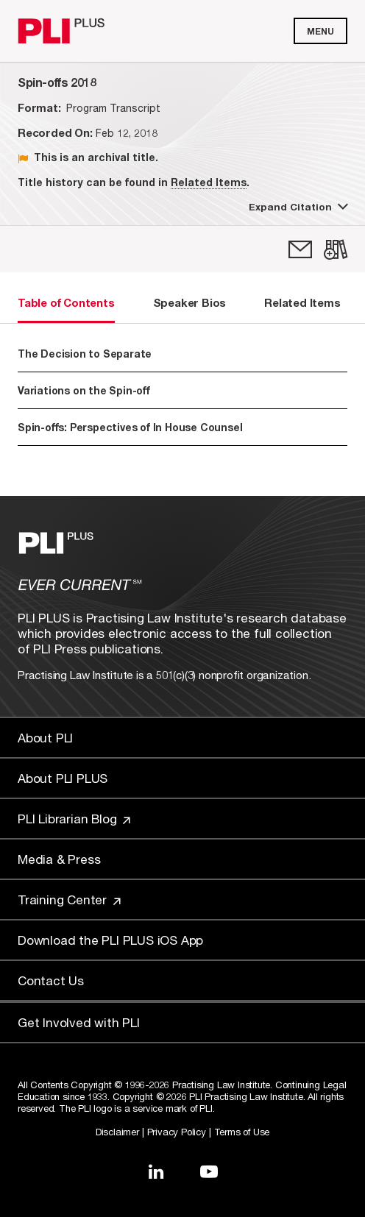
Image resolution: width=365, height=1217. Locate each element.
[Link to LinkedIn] (156, 1171)
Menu (320, 31)
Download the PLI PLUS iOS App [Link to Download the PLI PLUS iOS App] (110, 940)
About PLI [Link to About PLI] (45, 737)
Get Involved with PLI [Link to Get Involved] (79, 1022)
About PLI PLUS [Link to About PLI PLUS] (62, 778)
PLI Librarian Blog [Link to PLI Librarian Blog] (74, 818)
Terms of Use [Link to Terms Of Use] (242, 1132)
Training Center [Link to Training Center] (69, 899)
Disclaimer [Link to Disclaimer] (117, 1132)
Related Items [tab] (302, 302)
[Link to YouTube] (209, 1171)
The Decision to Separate (85, 353)
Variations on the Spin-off (84, 390)
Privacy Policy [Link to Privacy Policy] (176, 1132)
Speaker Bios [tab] (190, 302)
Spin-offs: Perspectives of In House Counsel (130, 427)
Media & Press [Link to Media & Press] (59, 859)
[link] (300, 249)
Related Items (209, 182)
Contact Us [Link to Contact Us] (51, 980)
